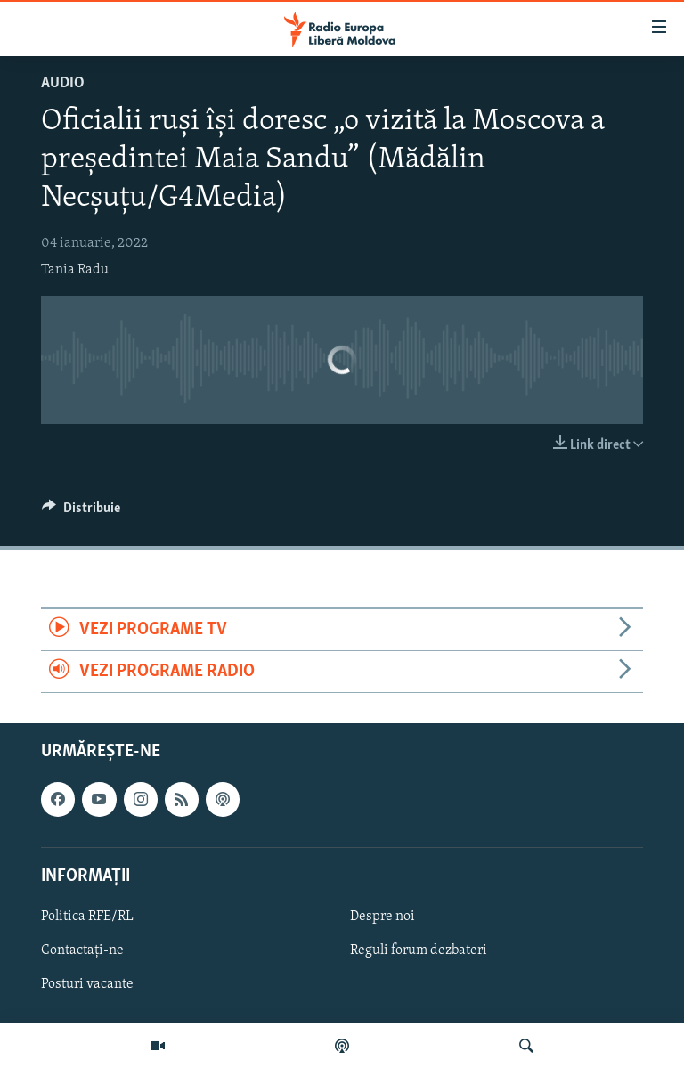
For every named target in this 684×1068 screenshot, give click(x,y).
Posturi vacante (87, 984)
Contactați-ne (82, 950)
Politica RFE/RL (87, 916)
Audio (63, 83)
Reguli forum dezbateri (418, 950)
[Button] (81, 512)
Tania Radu (75, 270)
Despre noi (382, 916)
